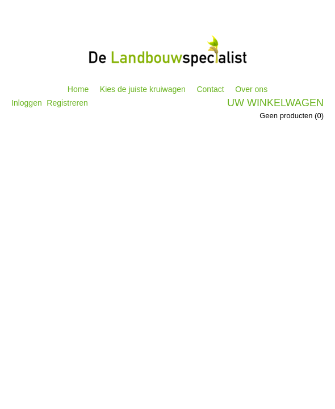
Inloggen (26, 102)
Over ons (251, 89)
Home (78, 89)
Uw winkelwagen (275, 102)
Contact (210, 89)
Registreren (67, 102)
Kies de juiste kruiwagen (143, 89)
